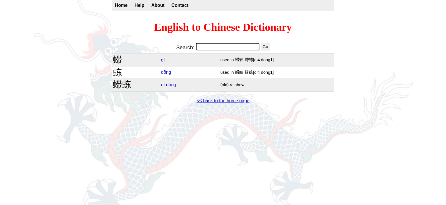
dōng (166, 72)
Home (121, 5)
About (157, 5)
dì (163, 60)
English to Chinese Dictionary (223, 27)
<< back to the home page (223, 100)
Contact (180, 5)
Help (139, 5)
